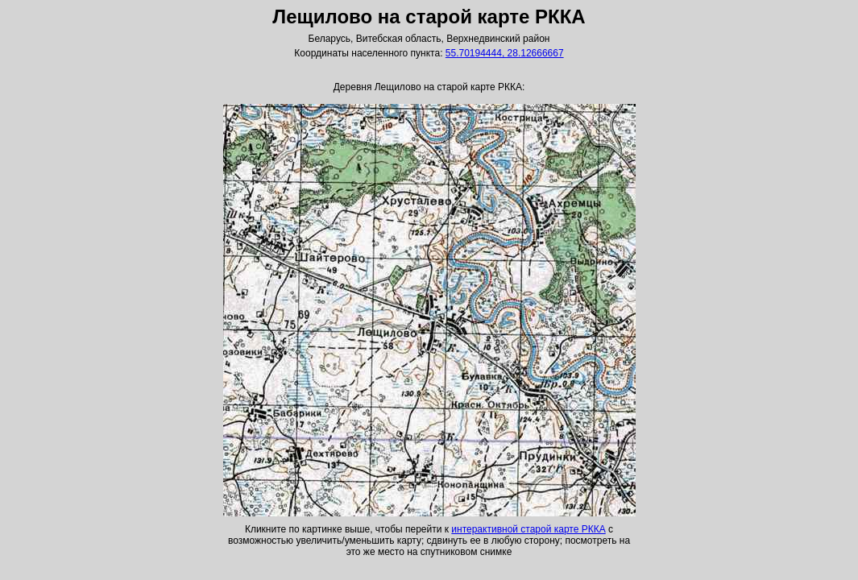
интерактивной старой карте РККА (528, 529)
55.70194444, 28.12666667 (505, 53)
